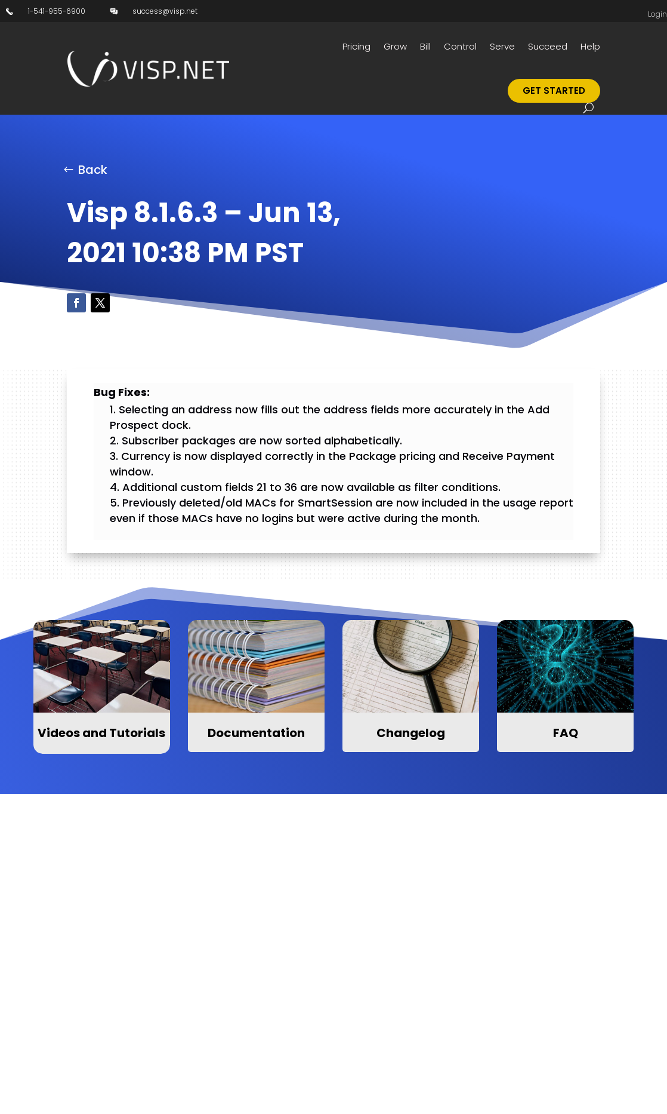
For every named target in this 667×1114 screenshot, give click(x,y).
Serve (502, 46)
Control (460, 46)
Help (590, 46)
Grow (395, 46)
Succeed (547, 46)
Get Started (554, 90)
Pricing (356, 46)
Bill (425, 46)
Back (92, 169)
